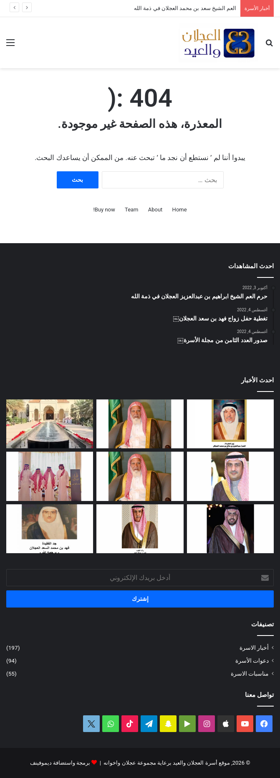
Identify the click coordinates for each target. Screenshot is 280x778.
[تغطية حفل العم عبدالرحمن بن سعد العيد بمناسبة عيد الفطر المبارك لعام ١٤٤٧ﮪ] (49, 476)
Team (132, 209)
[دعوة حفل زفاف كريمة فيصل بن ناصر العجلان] (230, 476)
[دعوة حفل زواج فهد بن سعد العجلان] (230, 529)
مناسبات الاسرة (250, 673)
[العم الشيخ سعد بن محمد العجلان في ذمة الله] (139, 424)
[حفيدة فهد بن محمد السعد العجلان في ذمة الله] (49, 529)
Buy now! (104, 209)
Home (179, 209)
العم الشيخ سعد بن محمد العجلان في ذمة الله (185, 8)
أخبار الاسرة (254, 647)
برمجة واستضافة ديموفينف (60, 763)
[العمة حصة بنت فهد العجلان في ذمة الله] (230, 424)
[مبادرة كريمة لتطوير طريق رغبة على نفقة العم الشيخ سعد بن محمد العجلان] (139, 476)
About (155, 209)
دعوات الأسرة (252, 660)
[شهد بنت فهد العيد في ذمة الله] (139, 529)
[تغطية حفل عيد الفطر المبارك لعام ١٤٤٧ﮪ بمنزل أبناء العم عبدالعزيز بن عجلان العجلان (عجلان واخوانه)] (49, 424)
